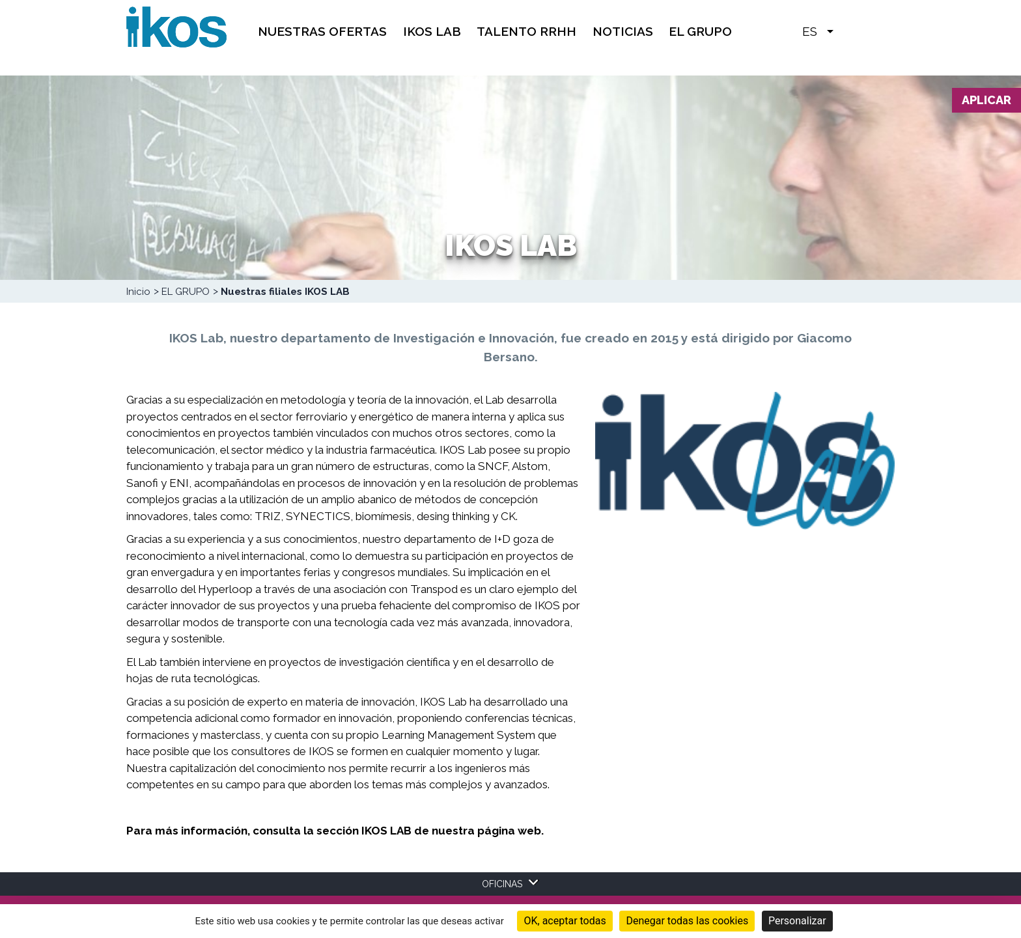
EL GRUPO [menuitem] (700, 31)
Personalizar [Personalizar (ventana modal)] (797, 921)
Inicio (138, 291)
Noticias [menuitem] (623, 31)
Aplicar (986, 100)
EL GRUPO (185, 291)
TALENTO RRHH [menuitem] (526, 31)
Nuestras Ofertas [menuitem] (322, 31)
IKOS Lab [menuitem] (432, 31)
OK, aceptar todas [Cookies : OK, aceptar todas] (565, 921)
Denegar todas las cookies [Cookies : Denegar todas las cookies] (687, 921)
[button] (850, 31)
